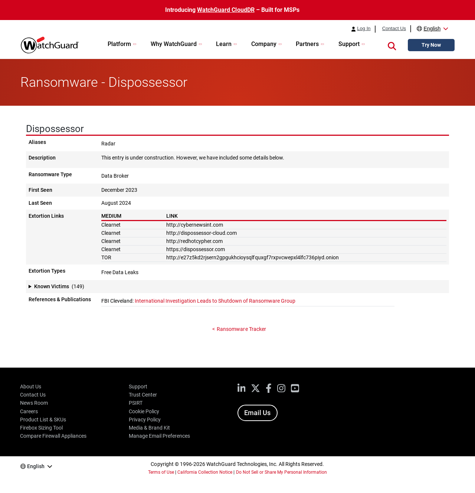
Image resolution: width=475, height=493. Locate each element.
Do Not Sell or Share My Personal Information (281, 472)
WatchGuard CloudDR (225, 9)
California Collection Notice (204, 472)
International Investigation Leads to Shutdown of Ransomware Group (215, 301)
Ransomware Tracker (241, 329)
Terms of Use (161, 472)
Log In (363, 28)
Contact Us (394, 28)
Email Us (257, 413)
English (431, 29)
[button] (392, 44)
